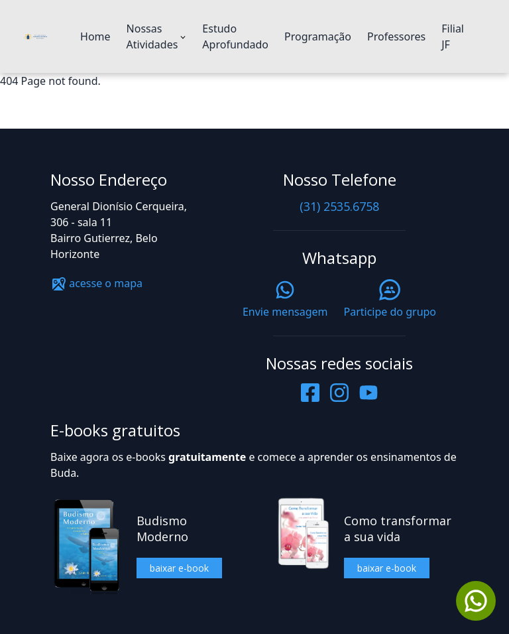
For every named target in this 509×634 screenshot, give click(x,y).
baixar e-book (179, 568)
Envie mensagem (285, 299)
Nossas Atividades (152, 36)
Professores (396, 36)
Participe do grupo (390, 299)
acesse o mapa (96, 283)
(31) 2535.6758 (339, 206)
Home (95, 36)
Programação (317, 36)
